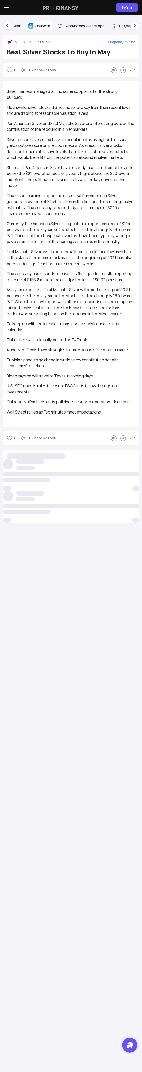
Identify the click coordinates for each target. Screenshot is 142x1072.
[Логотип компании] (61, 7)
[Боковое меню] (6, 7)
